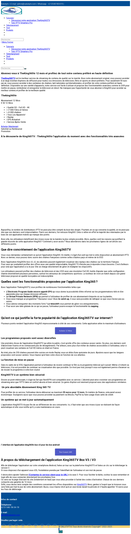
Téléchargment (12, 54)
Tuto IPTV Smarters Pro (21, 51)
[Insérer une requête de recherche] (12, 39)
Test (8, 56)
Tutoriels (10, 46)
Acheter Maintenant (9, 126)
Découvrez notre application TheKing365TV (30, 49)
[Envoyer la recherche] (25, 68)
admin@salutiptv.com (10, 515)
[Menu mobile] (7, 42)
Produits (10, 59)
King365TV (82, 484)
